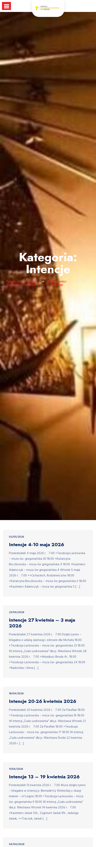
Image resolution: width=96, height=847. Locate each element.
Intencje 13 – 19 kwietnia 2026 (44, 777)
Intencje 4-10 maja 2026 (36, 545)
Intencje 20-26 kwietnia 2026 (42, 701)
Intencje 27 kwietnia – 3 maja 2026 (42, 623)
